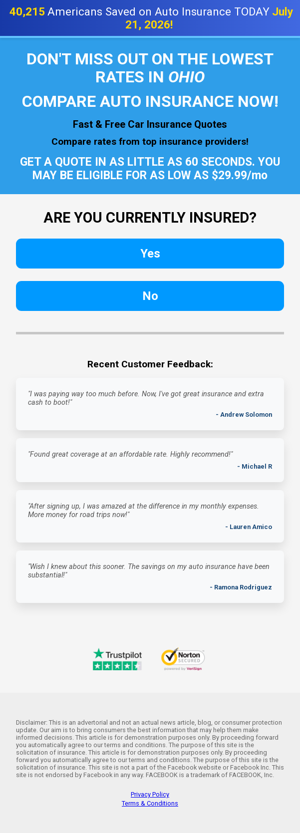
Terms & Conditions (150, 803)
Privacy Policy (150, 794)
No (150, 296)
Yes (150, 254)
